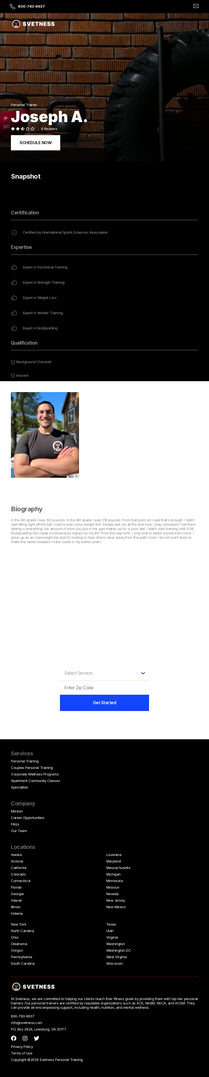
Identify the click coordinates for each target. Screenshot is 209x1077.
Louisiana (114, 854)
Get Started (104, 702)
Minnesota (114, 881)
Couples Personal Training (32, 767)
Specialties (19, 787)
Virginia (112, 937)
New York (18, 924)
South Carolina (22, 963)
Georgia (17, 894)
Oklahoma (19, 944)
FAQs (15, 824)
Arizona (17, 861)
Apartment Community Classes (35, 780)
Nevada (112, 894)
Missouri (112, 887)
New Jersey (115, 900)
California (18, 867)
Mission (17, 811)
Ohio (14, 937)
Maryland (113, 861)
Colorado (18, 874)
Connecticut (21, 881)
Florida (16, 887)
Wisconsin (114, 963)
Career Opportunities (27, 817)
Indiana (17, 913)
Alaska (16, 854)
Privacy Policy (22, 1046)
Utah (110, 931)
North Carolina (22, 931)
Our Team (19, 830)
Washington (115, 944)
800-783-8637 (31, 6)
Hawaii (16, 900)
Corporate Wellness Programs (35, 774)
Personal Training (25, 761)
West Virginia (116, 957)
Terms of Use (21, 1053)
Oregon (17, 950)
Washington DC (118, 950)
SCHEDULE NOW (36, 142)
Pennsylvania (21, 957)
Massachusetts (118, 867)
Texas (111, 924)
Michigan (113, 874)
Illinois (15, 907)
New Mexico (116, 907)
